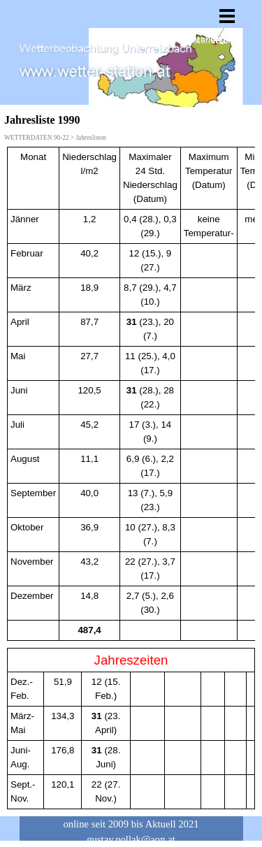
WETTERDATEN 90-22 (36, 137)
